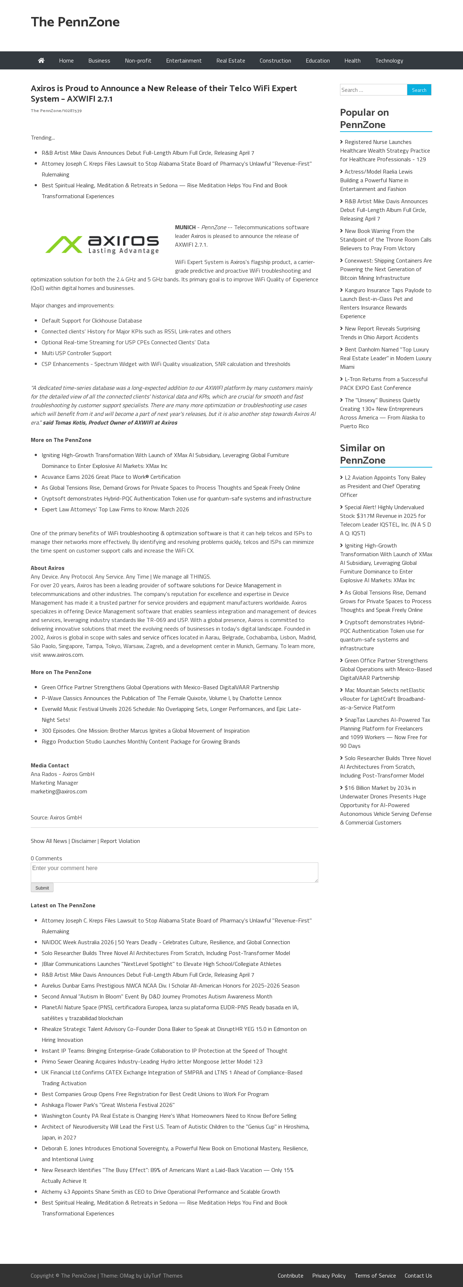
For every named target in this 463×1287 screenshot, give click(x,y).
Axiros (198, 235)
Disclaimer (83, 840)
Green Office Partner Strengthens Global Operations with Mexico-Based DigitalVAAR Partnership (160, 687)
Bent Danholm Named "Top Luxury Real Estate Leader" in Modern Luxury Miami (386, 358)
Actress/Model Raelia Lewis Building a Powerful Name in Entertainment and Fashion (376, 180)
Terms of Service (375, 1275)
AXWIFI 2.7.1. (191, 244)
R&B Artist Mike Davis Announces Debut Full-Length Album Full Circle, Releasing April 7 (148, 152)
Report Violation (120, 840)
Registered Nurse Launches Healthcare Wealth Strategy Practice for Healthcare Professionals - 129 (385, 150)
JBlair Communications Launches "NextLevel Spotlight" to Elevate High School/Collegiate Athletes (161, 963)
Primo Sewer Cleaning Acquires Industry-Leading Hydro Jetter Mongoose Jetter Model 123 (152, 1061)
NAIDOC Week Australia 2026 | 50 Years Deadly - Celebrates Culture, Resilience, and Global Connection (166, 942)
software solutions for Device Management (222, 585)
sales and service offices (148, 637)
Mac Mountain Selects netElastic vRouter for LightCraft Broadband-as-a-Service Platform (383, 699)
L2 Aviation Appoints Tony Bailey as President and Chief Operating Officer (383, 486)
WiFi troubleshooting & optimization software (165, 533)
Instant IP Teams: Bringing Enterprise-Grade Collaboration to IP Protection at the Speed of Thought (165, 1050)
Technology (389, 60)
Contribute (290, 1275)
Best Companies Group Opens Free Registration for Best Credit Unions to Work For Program (155, 1094)
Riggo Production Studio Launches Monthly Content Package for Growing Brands (141, 741)
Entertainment (184, 60)
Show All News (49, 840)
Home (66, 60)
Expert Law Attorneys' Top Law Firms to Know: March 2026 (115, 509)
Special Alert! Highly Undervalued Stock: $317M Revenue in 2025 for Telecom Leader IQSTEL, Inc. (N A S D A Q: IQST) (385, 520)
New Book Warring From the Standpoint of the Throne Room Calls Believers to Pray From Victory (386, 239)
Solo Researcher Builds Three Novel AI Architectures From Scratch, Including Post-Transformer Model (166, 953)
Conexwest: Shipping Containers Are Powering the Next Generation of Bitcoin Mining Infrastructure (386, 269)
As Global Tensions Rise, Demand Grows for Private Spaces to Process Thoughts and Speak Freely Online (171, 487)
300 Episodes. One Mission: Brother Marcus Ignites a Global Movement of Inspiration (146, 730)
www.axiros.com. (63, 654)
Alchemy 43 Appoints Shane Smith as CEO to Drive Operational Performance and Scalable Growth (161, 1191)
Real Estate (230, 60)
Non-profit (138, 60)
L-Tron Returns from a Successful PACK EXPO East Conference (384, 383)
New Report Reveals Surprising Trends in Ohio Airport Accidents (380, 332)
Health (352, 60)
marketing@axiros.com (59, 791)
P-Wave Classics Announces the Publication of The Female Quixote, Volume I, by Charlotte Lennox (161, 698)
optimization (46, 279)
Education (318, 60)
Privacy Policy (329, 1275)
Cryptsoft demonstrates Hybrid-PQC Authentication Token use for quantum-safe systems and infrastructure (176, 498)
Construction (275, 60)
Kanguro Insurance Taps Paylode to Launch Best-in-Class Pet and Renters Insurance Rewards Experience (386, 303)
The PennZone (75, 22)
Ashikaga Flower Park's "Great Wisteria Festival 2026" (108, 1104)
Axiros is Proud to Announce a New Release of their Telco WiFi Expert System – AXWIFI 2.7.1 (164, 94)
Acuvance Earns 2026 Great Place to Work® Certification (111, 476)
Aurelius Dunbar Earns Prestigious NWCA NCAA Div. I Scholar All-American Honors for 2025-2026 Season (171, 985)
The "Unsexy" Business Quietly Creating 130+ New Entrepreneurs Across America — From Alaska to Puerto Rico (382, 413)
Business (99, 60)
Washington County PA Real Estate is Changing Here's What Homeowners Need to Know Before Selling (169, 1115)
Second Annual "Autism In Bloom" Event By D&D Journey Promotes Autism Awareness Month (157, 996)
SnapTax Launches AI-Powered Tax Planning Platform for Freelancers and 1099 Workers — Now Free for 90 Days (385, 732)
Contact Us (418, 1275)
